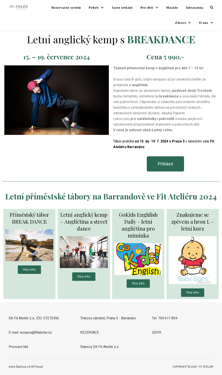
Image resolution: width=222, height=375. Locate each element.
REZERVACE (89, 332)
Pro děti (146, 7)
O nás (203, 22)
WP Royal (37, 366)
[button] (165, 163)
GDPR (156, 332)
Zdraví (180, 22)
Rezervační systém (66, 7)
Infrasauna (194, 7)
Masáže (172, 7)
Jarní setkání (122, 7)
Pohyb (94, 7)
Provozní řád (18, 347)
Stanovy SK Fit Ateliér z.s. (99, 347)
